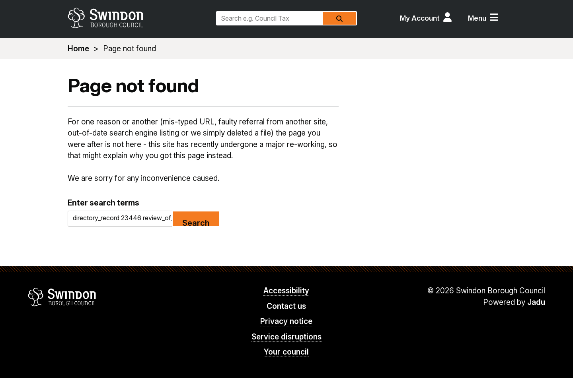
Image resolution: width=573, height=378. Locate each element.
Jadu (536, 302)
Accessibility (286, 290)
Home (78, 48)
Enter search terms (103, 202)
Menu (477, 18)
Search (196, 222)
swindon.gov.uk (138, 18)
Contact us (286, 306)
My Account (420, 18)
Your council (286, 352)
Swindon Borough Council (62, 296)
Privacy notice (286, 321)
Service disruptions (286, 336)
